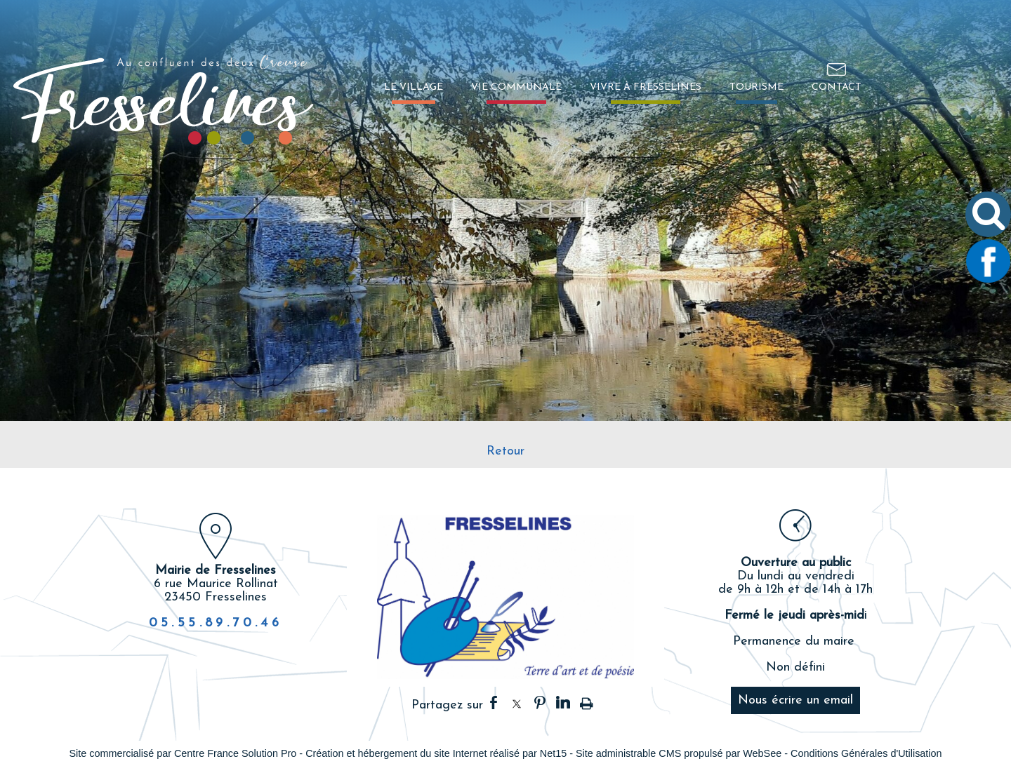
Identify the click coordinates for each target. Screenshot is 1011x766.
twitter (516, 702)
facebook (493, 702)
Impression (586, 700)
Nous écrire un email (795, 700)
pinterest (539, 702)
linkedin (563, 702)
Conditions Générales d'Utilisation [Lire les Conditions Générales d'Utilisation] (866, 753)
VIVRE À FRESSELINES (645, 87)
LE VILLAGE (413, 87)
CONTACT (836, 87)
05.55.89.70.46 (216, 623)
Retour (505, 451)
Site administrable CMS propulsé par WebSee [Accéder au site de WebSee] (678, 753)
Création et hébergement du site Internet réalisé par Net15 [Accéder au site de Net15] (436, 753)
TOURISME (756, 87)
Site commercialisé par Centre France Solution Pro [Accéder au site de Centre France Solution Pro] (182, 753)
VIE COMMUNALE (516, 87)
